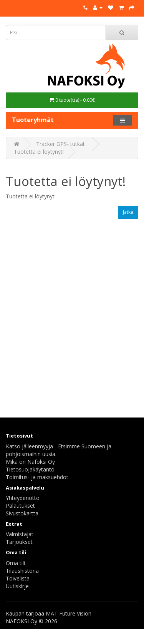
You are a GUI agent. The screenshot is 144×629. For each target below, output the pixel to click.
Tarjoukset (19, 541)
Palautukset (20, 505)
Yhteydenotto (23, 498)
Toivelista (18, 578)
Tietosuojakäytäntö (30, 469)
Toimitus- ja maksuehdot (37, 477)
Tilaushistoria (22, 570)
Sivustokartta (22, 513)
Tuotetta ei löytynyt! (39, 151)
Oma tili (15, 563)
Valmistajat (19, 534)
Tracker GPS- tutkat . (62, 144)
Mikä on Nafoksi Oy (30, 461)
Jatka (128, 212)
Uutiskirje (17, 586)
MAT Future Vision (68, 613)
